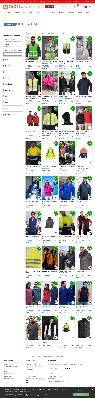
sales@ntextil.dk (30, 365)
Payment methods (9, 364)
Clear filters (13, 49)
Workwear (71, 12)
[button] (75, 7)
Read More (28, 391)
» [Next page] (90, 29)
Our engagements (9, 374)
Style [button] (6, 55)
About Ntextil (8, 359)
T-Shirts (16, 12)
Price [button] (6, 67)
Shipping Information (30, 7)
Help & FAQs (8, 371)
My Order (41, 7)
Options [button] (7, 86)
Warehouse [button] (9, 79)
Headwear (61, 12)
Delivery (6, 367)
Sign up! (68, 363)
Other (87, 12)
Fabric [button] (7, 104)
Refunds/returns (9, 369)
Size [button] (6, 98)
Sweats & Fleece (27, 12)
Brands (8, 12)
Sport (80, 12)
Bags (38, 12)
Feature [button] (7, 110)
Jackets (52, 12)
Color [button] (6, 92)
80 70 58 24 (29, 369)
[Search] (67, 6)
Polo (45, 12)
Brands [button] (7, 73)
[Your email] (56, 363)
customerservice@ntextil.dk (34, 361)
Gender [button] (7, 61)
